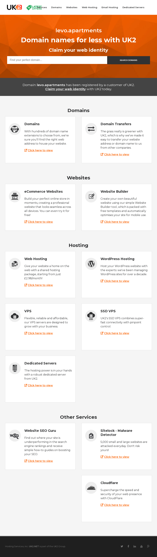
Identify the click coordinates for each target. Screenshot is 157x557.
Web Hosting (89, 7)
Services (42, 7)
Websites (71, 7)
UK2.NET (34, 546)
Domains (56, 7)
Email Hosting (110, 7)
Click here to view (40, 150)
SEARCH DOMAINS (128, 60)
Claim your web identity (65, 89)
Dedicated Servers (133, 7)
